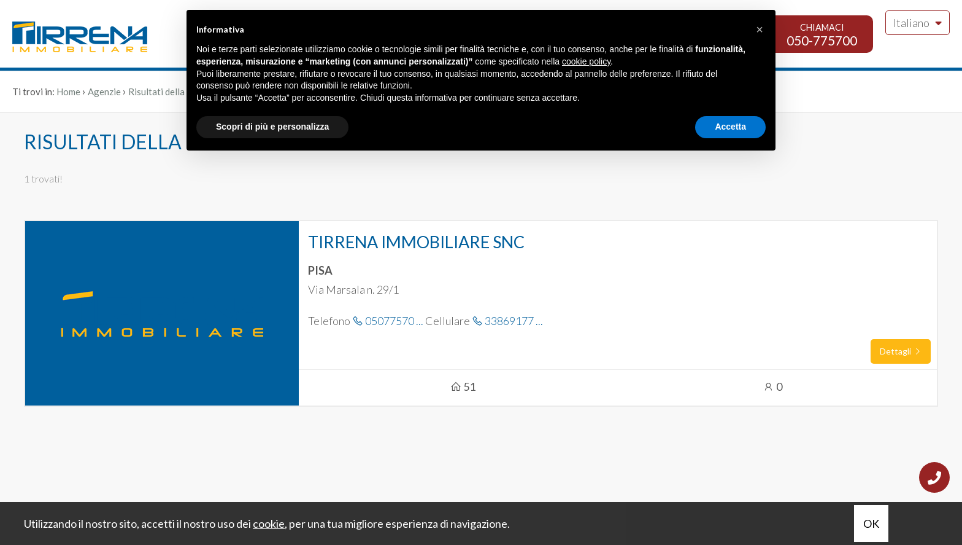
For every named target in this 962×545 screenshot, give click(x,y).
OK (871, 523)
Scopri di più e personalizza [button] (272, 126)
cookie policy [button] (586, 61)
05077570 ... (387, 320)
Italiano (917, 22)
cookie (269, 523)
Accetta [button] (730, 126)
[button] (759, 29)
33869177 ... (507, 320)
